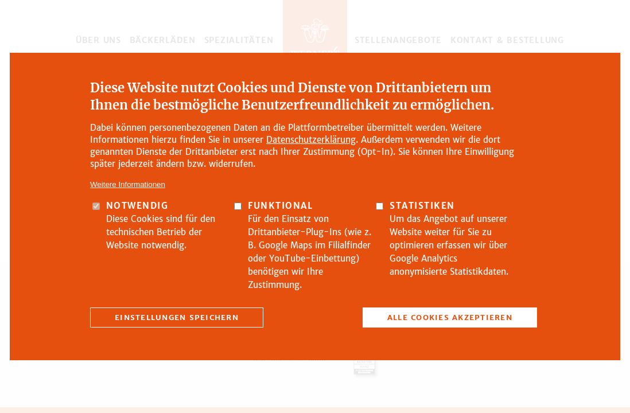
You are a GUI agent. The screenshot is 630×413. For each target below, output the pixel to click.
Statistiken (422, 205)
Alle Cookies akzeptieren (449, 317)
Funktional (280, 205)
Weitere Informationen (127, 184)
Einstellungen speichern (177, 317)
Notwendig (137, 205)
